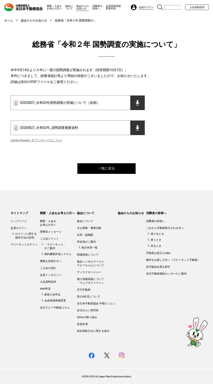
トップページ (19, 221)
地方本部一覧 (89, 247)
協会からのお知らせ (82, 7)
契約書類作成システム (57, 254)
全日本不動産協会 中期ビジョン (96, 303)
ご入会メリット (49, 238)
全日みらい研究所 (88, 310)
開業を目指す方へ (51, 261)
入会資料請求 (196, 7)
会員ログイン (19, 228)
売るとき (156, 245)
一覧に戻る (106, 168)
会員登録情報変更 (55, 300)
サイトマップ (19, 213)
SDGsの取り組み (87, 317)
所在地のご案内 (86, 241)
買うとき (156, 239)
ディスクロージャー (89, 272)
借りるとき (157, 233)
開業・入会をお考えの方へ (54, 7)
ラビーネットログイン (24, 244)
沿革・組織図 (85, 234)
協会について (69, 7)
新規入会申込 (52, 294)
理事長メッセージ (51, 231)
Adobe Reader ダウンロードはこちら (36, 140)
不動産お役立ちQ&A (158, 253)
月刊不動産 (83, 289)
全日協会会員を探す (158, 266)
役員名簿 (82, 324)
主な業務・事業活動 (89, 228)
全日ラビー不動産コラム (55, 307)
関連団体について (88, 254)
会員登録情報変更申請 (113, 7)
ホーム (8, 20)
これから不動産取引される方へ (165, 228)
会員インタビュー (51, 274)
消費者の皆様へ (97, 7)
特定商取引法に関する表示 (93, 331)
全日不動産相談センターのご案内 (166, 273)
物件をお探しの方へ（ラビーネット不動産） (173, 259)
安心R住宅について (88, 296)
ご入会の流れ (48, 268)
